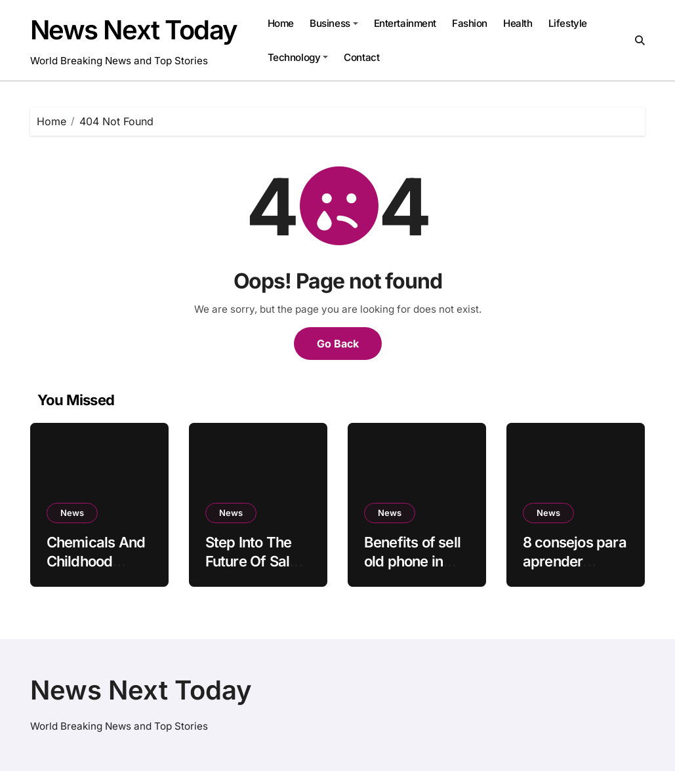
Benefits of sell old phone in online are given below (415, 570)
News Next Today (133, 30)
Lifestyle (567, 23)
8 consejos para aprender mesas (574, 561)
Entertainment (405, 23)
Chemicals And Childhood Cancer (96, 561)
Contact (361, 57)
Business (334, 23)
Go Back (338, 343)
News (72, 512)
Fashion (469, 23)
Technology (298, 57)
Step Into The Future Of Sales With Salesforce (256, 561)
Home (281, 23)
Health (517, 23)
